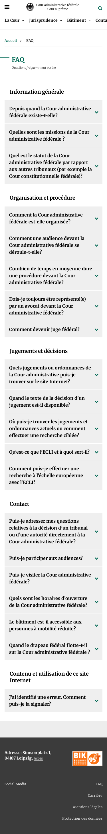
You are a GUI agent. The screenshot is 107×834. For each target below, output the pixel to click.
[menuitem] (14, 20)
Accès (38, 758)
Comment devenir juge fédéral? (44, 329)
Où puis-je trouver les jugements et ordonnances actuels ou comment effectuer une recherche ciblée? (48, 428)
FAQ (99, 784)
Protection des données (82, 818)
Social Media (15, 784)
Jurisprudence (43, 20)
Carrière (95, 795)
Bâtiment (76, 20)
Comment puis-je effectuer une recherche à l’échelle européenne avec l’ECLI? (46, 475)
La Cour (12, 20)
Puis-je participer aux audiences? (46, 558)
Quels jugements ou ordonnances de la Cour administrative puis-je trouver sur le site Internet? (50, 374)
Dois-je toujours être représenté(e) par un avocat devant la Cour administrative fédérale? (47, 306)
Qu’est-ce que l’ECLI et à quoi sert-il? (49, 452)
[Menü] (7, 7)
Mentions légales (87, 807)
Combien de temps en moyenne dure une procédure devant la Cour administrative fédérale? (50, 275)
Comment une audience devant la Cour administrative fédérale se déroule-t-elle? (46, 245)
